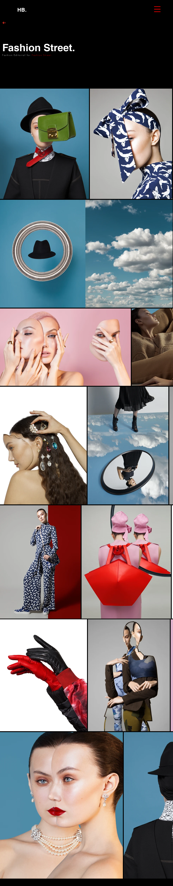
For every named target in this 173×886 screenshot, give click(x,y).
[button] (157, 9)
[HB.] (22, 10)
